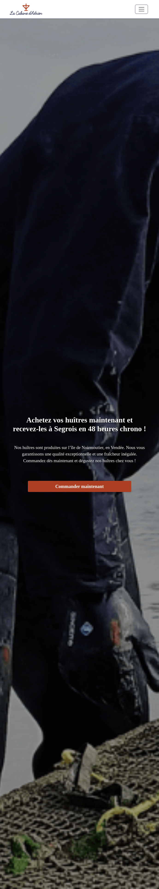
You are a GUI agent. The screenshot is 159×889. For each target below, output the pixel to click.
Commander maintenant (79, 486)
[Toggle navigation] (141, 9)
